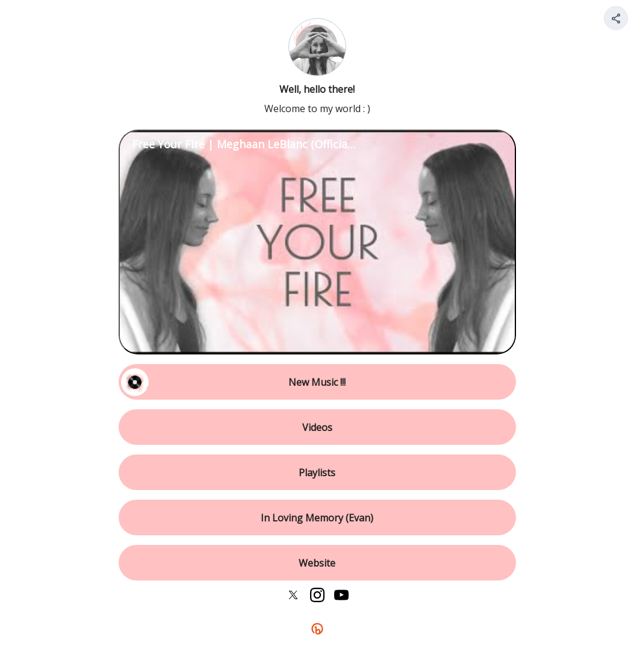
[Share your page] (616, 18)
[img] (617, 22)
